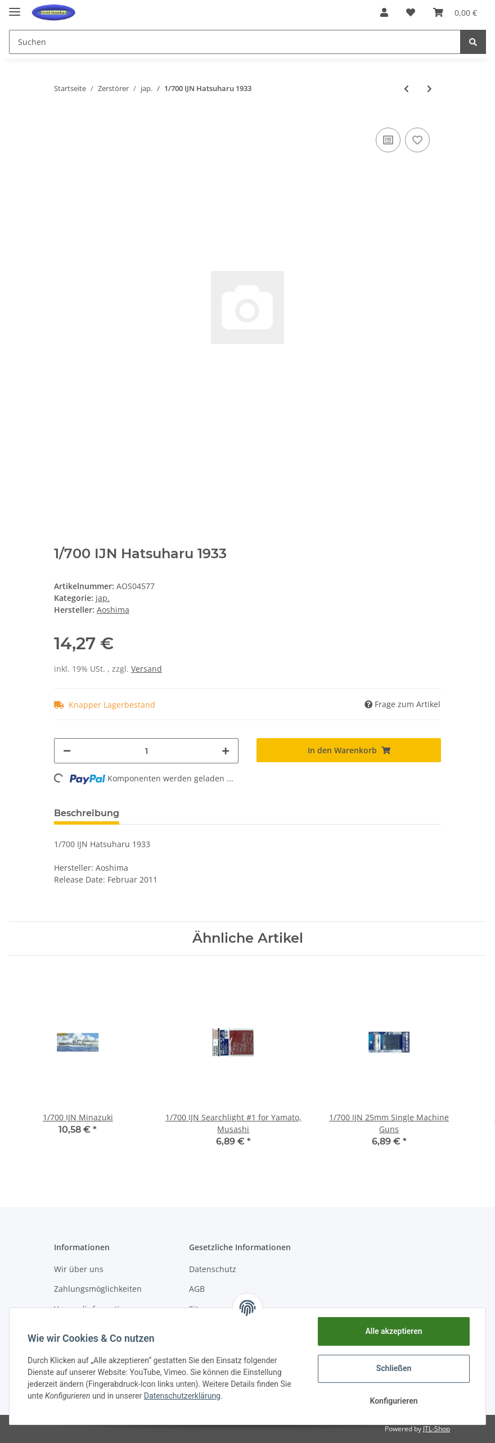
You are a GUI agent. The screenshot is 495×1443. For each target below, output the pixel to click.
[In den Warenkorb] (348, 750)
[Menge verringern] (67, 751)
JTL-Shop (436, 1428)
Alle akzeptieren (393, 1331)
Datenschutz (212, 1269)
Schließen (394, 1368)
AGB (197, 1288)
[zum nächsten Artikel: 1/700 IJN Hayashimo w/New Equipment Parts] (429, 88)
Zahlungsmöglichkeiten (98, 1288)
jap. (103, 597)
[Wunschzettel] (410, 12)
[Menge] (146, 751)
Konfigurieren (393, 1400)
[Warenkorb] (455, 12)
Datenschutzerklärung (182, 1395)
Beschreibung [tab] (86, 813)
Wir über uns (79, 1269)
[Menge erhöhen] (225, 751)
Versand (146, 668)
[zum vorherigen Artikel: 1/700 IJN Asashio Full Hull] (406, 88)
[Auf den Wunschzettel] (417, 140)
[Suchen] (235, 42)
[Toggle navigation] (14, 7)
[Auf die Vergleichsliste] (388, 140)
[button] (384, 12)
